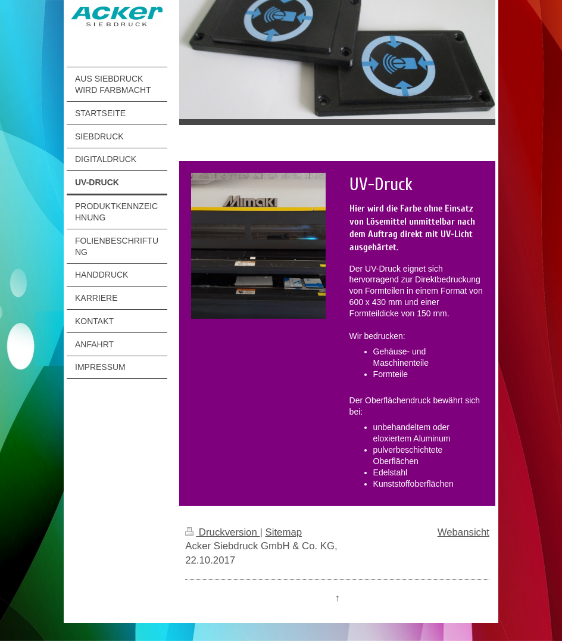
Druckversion (222, 532)
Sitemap (283, 532)
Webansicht (463, 532)
